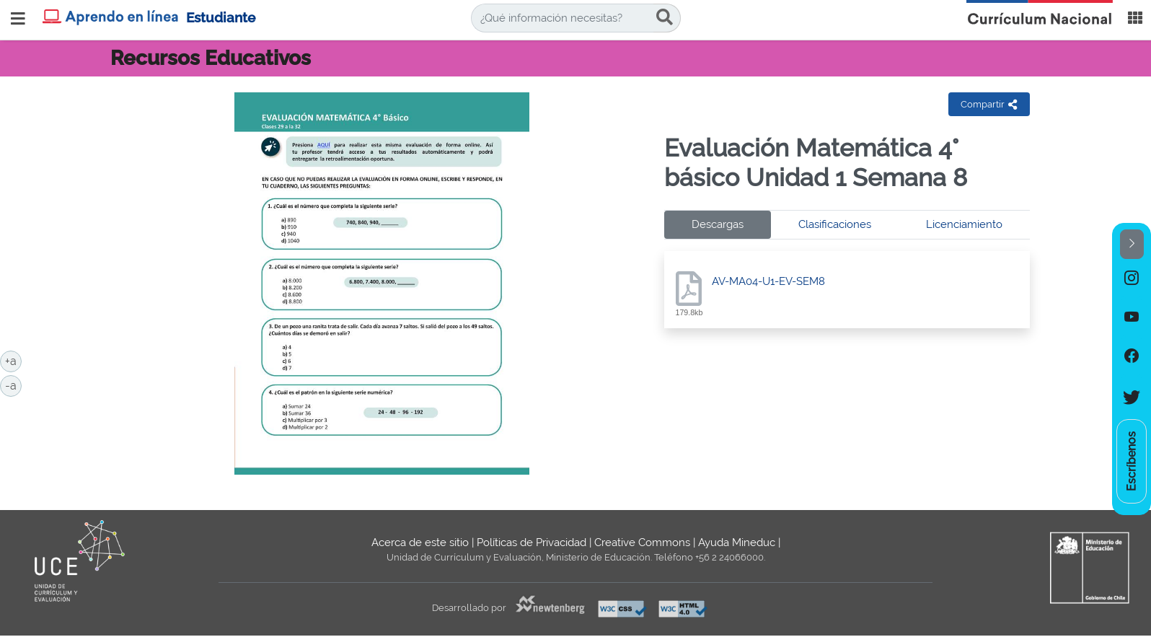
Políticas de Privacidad (531, 542)
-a (13, 384)
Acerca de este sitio (420, 542)
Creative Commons (642, 542)
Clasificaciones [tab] (834, 224)
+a (13, 360)
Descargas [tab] (718, 224)
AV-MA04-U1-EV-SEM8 (768, 281)
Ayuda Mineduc (736, 542)
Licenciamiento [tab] (964, 224)
